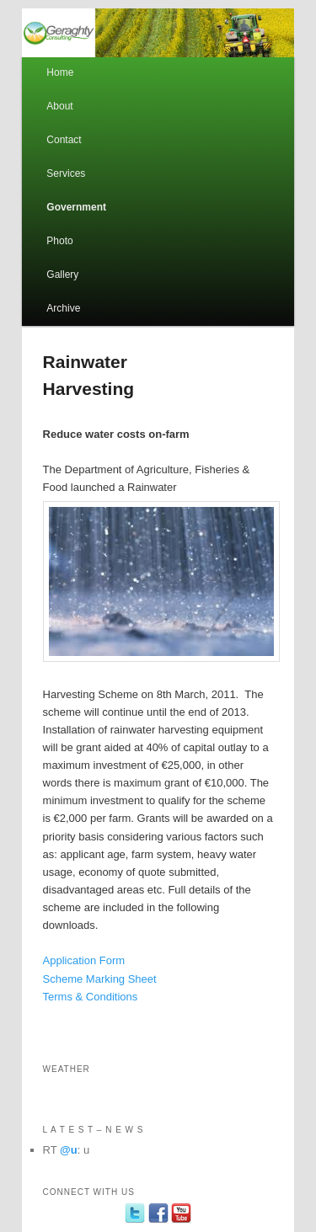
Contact (63, 140)
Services (65, 173)
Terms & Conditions (90, 996)
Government (76, 207)
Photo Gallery (62, 257)
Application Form (84, 960)
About (59, 106)
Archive (63, 308)
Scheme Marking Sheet (100, 979)
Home (59, 72)
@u (69, 1150)
